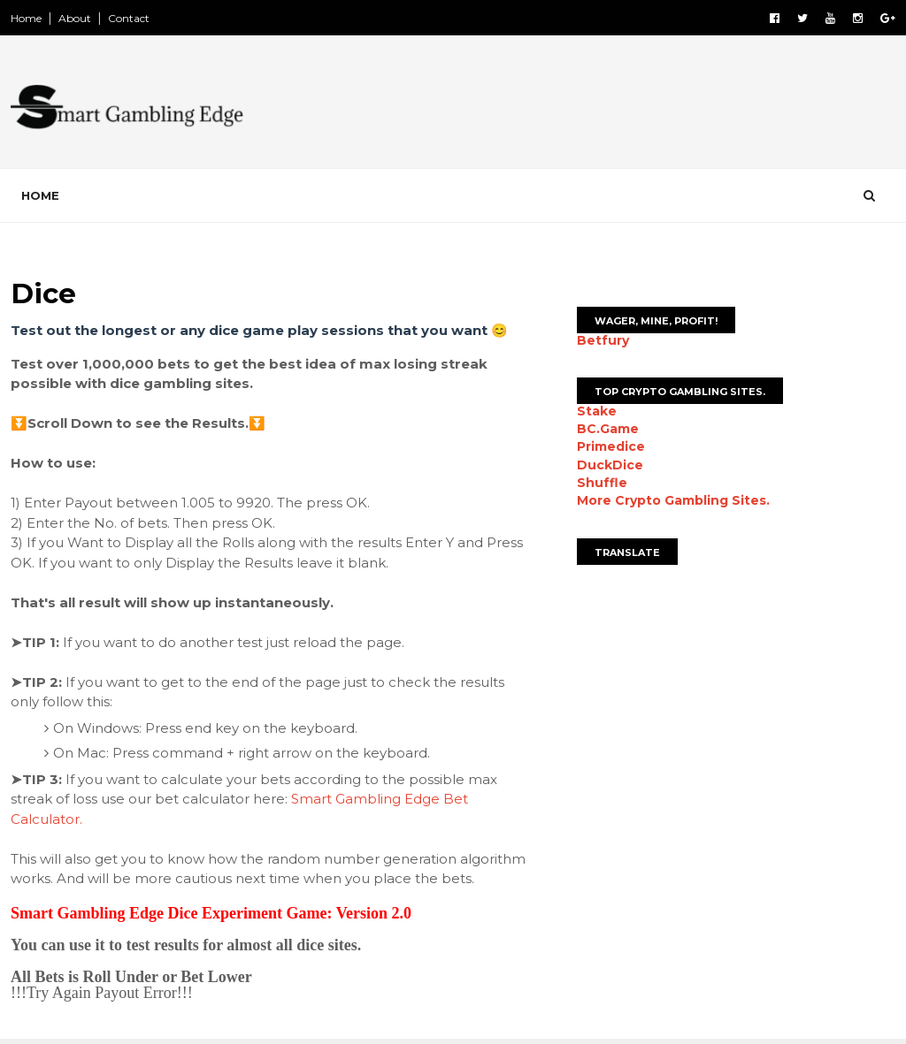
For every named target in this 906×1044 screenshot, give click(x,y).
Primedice (611, 446)
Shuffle (602, 483)
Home (26, 18)
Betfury (603, 340)
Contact (129, 18)
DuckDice (610, 465)
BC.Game (608, 429)
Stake (597, 411)
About (74, 18)
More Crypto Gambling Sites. (673, 500)
